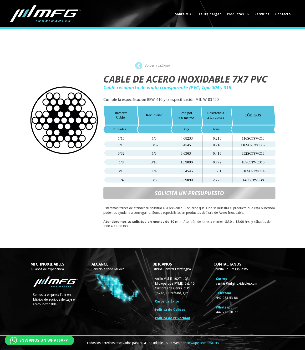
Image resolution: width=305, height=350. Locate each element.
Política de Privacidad (172, 318)
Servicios (261, 14)
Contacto (283, 14)
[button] (237, 14)
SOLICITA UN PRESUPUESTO (189, 193)
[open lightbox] (64, 114)
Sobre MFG (184, 14)
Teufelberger (209, 14)
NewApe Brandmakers (203, 343)
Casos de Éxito (167, 301)
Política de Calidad (170, 310)
